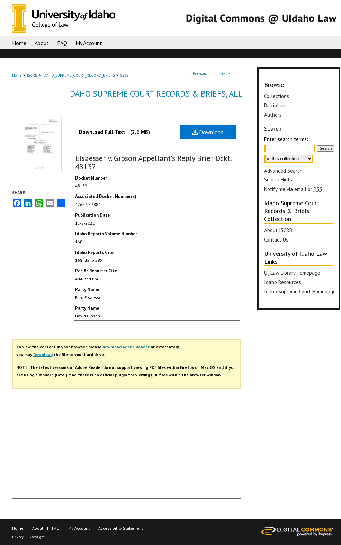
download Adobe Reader (126, 346)
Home (17, 75)
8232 (124, 75)
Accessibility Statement (120, 528)
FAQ (56, 528)
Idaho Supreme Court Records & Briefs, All (155, 93)
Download (207, 132)
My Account (79, 528)
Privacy (18, 537)
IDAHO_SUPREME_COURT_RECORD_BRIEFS (79, 75)
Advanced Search (283, 170)
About (37, 528)
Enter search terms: (286, 139)
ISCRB (32, 75)
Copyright (37, 537)
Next (222, 73)
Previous (200, 73)
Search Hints (278, 179)
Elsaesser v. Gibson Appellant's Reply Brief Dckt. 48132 (153, 162)
